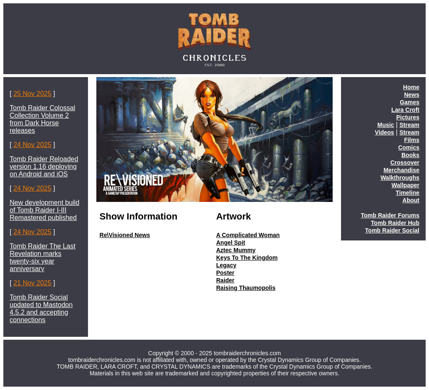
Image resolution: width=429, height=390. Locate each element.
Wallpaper (405, 185)
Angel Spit (230, 242)
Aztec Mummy (236, 250)
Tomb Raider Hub (395, 223)
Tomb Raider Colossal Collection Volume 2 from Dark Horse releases (42, 119)
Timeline (407, 192)
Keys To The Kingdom (247, 257)
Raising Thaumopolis (246, 287)
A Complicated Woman (248, 235)
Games (409, 102)
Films (411, 140)
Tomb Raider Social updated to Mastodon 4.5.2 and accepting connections (41, 308)
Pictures (407, 117)
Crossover (404, 162)
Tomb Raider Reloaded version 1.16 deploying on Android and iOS (44, 166)
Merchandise (401, 170)
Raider (225, 280)
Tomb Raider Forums (390, 215)
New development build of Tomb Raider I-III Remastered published (44, 210)
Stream (409, 124)
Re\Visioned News (125, 235)
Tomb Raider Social (392, 230)
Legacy (226, 265)
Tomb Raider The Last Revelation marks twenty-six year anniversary (42, 257)
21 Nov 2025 (32, 283)
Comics (408, 147)
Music (385, 124)
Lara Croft (405, 109)
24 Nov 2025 (32, 144)
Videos (384, 132)
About (411, 200)
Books (410, 155)
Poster (225, 272)
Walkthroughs (399, 177)
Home (411, 87)
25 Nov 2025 (32, 93)
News (411, 94)
